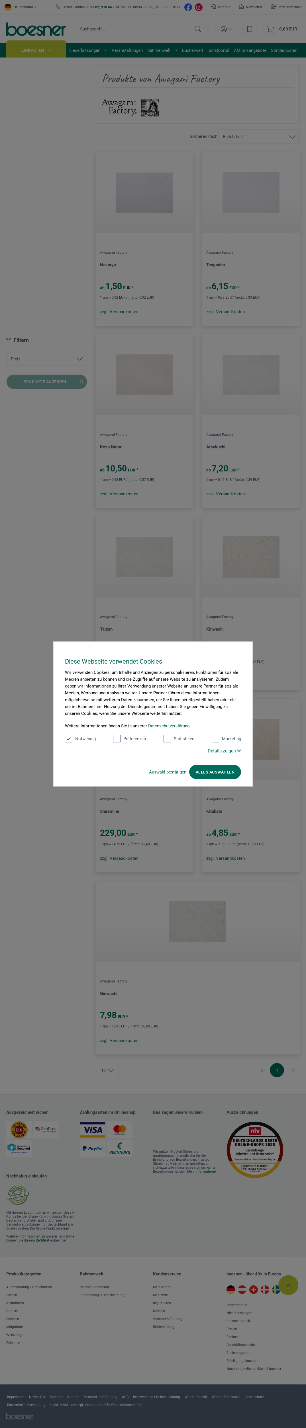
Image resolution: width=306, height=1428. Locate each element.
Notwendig (80, 738)
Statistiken (179, 738)
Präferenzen (129, 738)
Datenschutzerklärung (168, 726)
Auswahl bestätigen (167, 772)
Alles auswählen (215, 772)
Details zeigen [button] (224, 751)
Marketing (226, 738)
